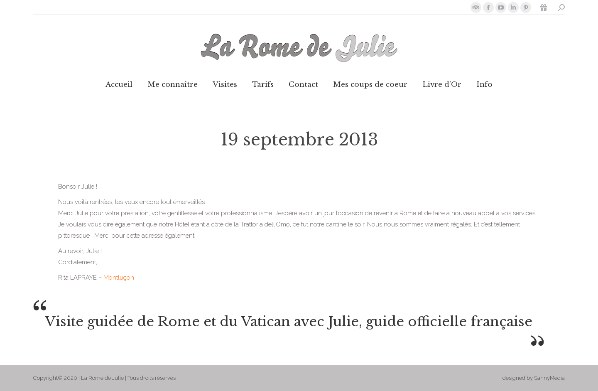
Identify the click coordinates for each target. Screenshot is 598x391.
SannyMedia (549, 378)
